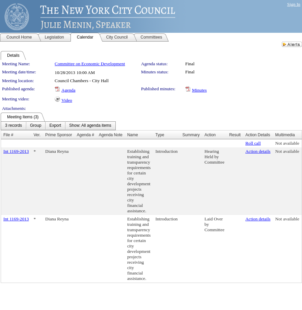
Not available (287, 143)
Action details (257, 151)
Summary (190, 135)
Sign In (293, 4)
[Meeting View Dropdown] (90, 126)
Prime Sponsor (58, 135)
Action (210, 135)
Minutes (199, 90)
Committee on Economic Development (90, 63)
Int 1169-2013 (16, 151)
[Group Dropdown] (35, 126)
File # (8, 135)
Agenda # (85, 135)
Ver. (36, 135)
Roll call (253, 143)
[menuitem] (13, 126)
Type (160, 135)
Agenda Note (110, 135)
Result (235, 135)
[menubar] (58, 125)
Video (66, 100)
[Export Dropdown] (55, 126)
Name (132, 135)
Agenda (68, 90)
